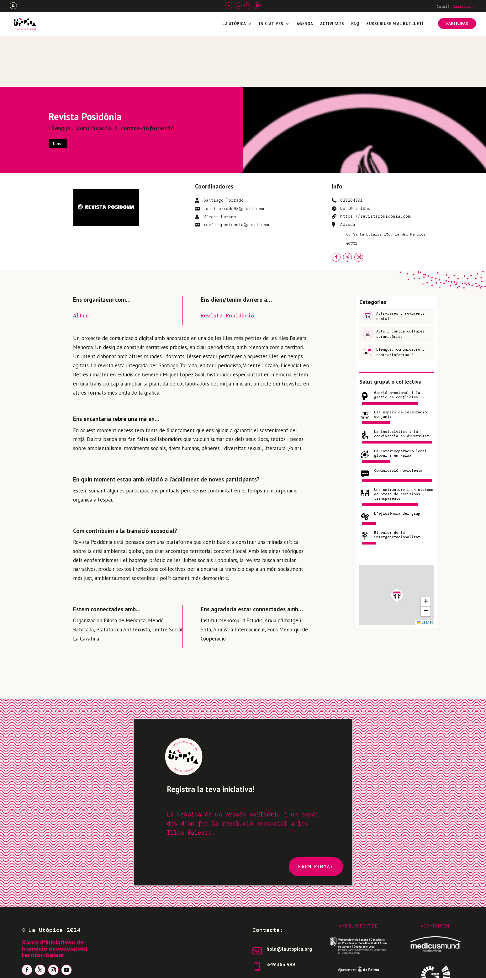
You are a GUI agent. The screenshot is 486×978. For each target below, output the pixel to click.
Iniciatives (271, 23)
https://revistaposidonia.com (375, 165)
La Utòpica (234, 23)
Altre (81, 264)
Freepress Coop (414, 967)
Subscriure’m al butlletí (394, 23)
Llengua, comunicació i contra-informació (111, 77)
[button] (397, 543)
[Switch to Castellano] (463, 6)
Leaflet (425, 571)
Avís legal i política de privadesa (64, 967)
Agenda (305, 23)
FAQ (355, 23)
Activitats (332, 23)
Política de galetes (138, 967)
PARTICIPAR (457, 23)
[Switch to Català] (443, 6)
